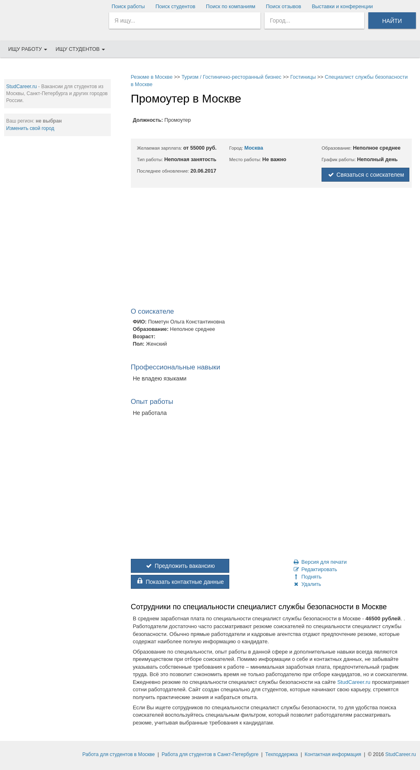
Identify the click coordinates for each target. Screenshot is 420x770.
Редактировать (315, 569)
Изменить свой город (30, 128)
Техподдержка (281, 754)
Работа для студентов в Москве (118, 754)
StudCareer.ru (21, 86)
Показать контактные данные (180, 582)
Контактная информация (333, 754)
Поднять (307, 577)
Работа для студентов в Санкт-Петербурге (210, 754)
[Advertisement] (57, 195)
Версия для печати (320, 562)
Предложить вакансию (180, 566)
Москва (253, 148)
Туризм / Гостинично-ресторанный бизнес (231, 77)
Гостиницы (303, 77)
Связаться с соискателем (365, 174)
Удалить (307, 584)
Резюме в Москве (152, 77)
